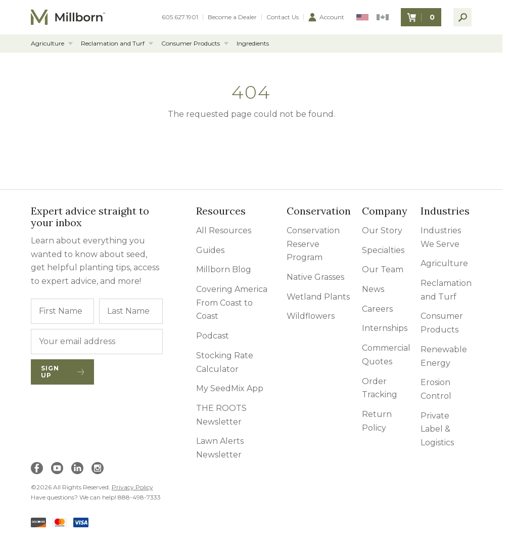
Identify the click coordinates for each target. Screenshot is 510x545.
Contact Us (282, 17)
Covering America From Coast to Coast (231, 302)
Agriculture (47, 43)
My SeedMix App (229, 388)
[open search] (462, 17)
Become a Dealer (232, 17)
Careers (377, 309)
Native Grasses (315, 277)
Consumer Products (190, 43)
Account (326, 17)
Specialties (383, 250)
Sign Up (62, 371)
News (373, 289)
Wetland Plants (318, 297)
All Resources (223, 230)
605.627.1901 (180, 17)
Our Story (382, 230)
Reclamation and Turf (113, 43)
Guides (210, 250)
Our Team (382, 269)
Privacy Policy (132, 487)
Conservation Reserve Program (313, 244)
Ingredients (253, 43)
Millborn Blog (223, 269)
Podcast (212, 336)
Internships (384, 328)
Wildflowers (311, 316)
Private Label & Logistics (437, 429)
